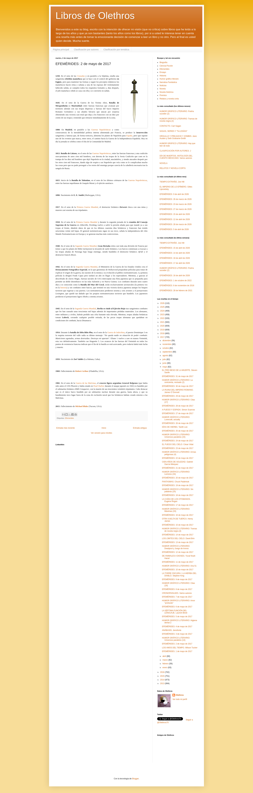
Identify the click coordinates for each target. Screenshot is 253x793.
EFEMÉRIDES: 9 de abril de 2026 (174, 194)
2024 (162, 311)
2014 (162, 680)
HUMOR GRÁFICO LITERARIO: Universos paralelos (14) (176, 639)
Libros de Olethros (95, 15)
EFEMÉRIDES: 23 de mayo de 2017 (177, 448)
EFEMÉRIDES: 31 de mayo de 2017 (177, 376)
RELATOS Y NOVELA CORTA (173, 168)
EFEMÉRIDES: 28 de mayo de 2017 (177, 406)
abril (164, 656)
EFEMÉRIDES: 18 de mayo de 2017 (177, 495)
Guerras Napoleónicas (101, 129)
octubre (165, 348)
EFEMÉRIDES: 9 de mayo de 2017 (177, 579)
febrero (165, 664)
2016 (162, 672)
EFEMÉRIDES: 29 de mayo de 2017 (177, 396)
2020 (162, 326)
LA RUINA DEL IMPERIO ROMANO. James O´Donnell (177, 391)
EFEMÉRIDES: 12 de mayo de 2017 (177, 552)
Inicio (104, 428)
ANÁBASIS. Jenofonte (171, 630)
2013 (162, 683)
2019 (162, 330)
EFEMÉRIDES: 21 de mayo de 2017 (177, 468)
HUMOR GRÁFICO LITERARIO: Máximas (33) (176, 510)
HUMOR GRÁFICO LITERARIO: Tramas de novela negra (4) (179, 529)
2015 (162, 676)
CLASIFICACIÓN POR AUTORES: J (175, 151)
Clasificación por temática (116, 49)
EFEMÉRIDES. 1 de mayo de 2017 (177, 651)
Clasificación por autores (86, 49)
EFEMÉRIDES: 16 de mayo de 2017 (177, 515)
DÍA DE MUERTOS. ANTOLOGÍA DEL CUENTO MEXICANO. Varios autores (176, 157)
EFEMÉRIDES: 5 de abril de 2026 (174, 229)
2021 (162, 322)
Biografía (163, 62)
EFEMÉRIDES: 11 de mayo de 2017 (177, 562)
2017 (162, 337)
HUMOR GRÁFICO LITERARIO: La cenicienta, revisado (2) (177, 381)
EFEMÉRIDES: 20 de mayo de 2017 (177, 478)
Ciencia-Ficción (166, 66)
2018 (162, 333)
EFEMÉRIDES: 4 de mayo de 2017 (177, 626)
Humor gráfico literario (169, 79)
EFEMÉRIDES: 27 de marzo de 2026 (176, 209)
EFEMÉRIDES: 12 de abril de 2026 (175, 219)
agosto (165, 355)
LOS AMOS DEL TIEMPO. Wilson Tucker (179, 648)
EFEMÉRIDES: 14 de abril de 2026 (175, 253)
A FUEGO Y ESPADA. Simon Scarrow (178, 410)
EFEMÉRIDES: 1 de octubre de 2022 (176, 280)
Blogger (135, 779)
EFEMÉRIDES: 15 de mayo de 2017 (177, 525)
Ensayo (163, 72)
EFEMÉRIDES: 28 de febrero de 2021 (176, 290)
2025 (162, 307)
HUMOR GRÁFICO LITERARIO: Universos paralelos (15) (176, 435)
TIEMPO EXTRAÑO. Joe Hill (172, 182)
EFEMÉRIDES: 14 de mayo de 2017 (177, 535)
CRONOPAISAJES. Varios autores (177, 593)
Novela (163, 89)
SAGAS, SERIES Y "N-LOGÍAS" (173, 131)
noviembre (167, 344)
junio (164, 363)
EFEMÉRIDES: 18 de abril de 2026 (175, 258)
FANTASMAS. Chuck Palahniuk (175, 482)
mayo (165, 367)
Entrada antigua (140, 428)
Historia (163, 76)
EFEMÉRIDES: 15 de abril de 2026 (175, 214)
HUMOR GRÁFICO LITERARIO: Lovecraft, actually (176, 418)
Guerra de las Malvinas (86, 383)
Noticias (163, 85)
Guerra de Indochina (116, 332)
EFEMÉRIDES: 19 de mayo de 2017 (177, 485)
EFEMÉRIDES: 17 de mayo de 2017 (177, 505)
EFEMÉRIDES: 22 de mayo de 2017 (177, 458)
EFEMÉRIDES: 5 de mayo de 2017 (177, 616)
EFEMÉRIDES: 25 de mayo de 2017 (177, 431)
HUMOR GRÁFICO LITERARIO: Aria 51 (179, 566)
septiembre (167, 352)
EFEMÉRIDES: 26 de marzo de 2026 (176, 199)
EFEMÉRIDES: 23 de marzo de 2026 (176, 204)
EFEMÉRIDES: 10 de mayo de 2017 (177, 569)
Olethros (180, 695)
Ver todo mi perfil (179, 699)
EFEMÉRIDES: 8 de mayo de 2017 (177, 589)
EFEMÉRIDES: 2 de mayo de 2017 (177, 644)
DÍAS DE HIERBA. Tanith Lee (174, 427)
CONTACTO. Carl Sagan (170, 126)
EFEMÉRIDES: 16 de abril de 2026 (175, 275)
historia (63, 287)
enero (165, 667)
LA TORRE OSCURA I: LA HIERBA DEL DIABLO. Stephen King (179, 574)
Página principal (61, 49)
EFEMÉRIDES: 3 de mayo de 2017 (177, 634)
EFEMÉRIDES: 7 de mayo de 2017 (177, 597)
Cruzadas (81, 76)
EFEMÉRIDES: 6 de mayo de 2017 (177, 607)
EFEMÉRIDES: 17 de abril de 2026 (175, 263)
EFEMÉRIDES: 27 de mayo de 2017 (177, 413)
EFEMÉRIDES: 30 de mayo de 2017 (177, 386)
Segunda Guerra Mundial (86, 246)
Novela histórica (166, 92)
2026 (162, 303)
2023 (162, 314)
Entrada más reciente (65, 428)
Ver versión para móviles (101, 433)
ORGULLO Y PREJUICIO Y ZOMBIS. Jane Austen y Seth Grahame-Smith (178, 137)
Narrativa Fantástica (168, 82)
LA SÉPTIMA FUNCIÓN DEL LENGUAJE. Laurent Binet (174, 611)
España (129, 135)
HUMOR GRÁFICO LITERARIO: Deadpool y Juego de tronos (176, 547)
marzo (165, 660)
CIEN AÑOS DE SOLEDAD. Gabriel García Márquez (177, 463)
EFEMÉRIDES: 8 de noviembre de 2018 (177, 285)
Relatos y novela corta (169, 99)
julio (164, 359)
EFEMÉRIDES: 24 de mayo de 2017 (177, 441)
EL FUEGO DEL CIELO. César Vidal (177, 444)
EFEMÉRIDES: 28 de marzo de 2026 (176, 224)
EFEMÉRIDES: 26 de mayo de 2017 (177, 423)
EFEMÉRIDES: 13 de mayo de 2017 (177, 542)
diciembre (166, 340)
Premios (163, 95)
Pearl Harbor (98, 386)
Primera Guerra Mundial (87, 207)
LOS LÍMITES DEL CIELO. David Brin (178, 538)
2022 (162, 318)
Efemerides (69, 418)
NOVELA (163, 163)
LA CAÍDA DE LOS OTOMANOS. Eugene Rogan (176, 500)
